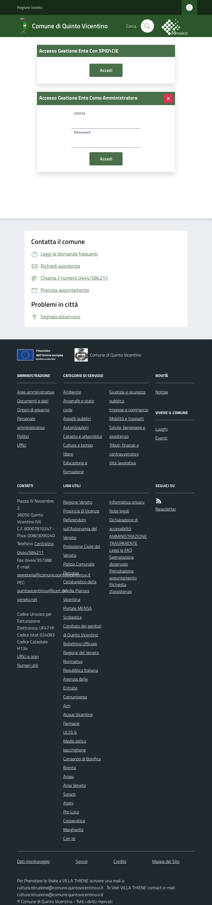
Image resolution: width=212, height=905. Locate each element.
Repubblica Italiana (80, 670)
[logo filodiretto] (178, 26)
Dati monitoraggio (33, 861)
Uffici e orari (28, 656)
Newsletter (165, 509)
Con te (69, 838)
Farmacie (71, 723)
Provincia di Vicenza (81, 511)
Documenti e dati (32, 400)
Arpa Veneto (74, 785)
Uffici (21, 445)
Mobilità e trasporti (126, 418)
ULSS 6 (70, 732)
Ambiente (72, 392)
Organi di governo (33, 409)
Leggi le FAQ (120, 550)
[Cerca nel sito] (147, 26)
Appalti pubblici (77, 418)
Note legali (119, 511)
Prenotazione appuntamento (123, 574)
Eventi (161, 438)
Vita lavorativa (122, 462)
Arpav (68, 776)
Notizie (161, 392)
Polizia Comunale (78, 564)
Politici (23, 436)
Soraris (69, 794)
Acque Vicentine (78, 714)
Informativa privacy (127, 502)
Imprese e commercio (128, 409)
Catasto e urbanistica (82, 436)
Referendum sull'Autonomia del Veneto (80, 528)
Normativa (73, 661)
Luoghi (161, 429)
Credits (119, 861)
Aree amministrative (35, 392)
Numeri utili (27, 665)
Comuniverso (75, 696)
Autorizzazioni (76, 427)
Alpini (68, 803)
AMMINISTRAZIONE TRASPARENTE (128, 540)
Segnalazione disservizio (121, 560)
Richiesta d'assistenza (120, 588)
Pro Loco (71, 811)
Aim (66, 705)
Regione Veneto (29, 7)
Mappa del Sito (165, 861)
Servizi (82, 861)
